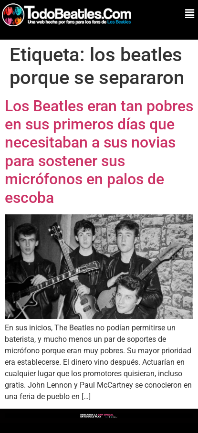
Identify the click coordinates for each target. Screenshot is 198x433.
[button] (190, 14)
